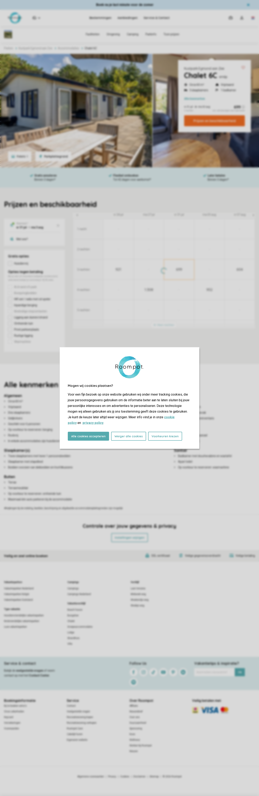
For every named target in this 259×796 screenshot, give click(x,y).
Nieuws (134, 751)
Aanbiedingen (128, 18)
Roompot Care (75, 728)
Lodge (70, 632)
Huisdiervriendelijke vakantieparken (24, 615)
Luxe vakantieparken (15, 626)
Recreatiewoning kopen (80, 717)
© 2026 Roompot (172, 776)
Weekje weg (137, 605)
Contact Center (39, 675)
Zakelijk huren (75, 734)
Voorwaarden (11, 728)
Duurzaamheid (138, 722)
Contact (71, 705)
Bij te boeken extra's (15, 705)
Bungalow (73, 615)
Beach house (74, 609)
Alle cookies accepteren (88, 436)
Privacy (112, 776)
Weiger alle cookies (129, 436)
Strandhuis (73, 638)
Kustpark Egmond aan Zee (204, 68)
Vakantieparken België (16, 594)
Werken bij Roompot (141, 745)
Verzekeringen (12, 722)
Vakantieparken (13, 582)
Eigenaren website (77, 739)
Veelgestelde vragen (78, 711)
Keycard (8, 717)
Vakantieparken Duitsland (18, 599)
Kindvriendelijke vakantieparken (21, 621)
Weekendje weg (140, 599)
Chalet (71, 621)
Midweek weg (138, 594)
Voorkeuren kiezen (165, 436)
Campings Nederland (79, 594)
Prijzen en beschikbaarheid (214, 121)
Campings (73, 582)
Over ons (135, 717)
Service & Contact (157, 18)
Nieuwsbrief (136, 711)
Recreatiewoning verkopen (82, 722)
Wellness (135, 739)
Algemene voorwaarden (90, 776)
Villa (69, 643)
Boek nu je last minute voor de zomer (125, 5)
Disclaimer (139, 776)
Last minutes (138, 588)
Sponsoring (136, 728)
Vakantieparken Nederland (19, 588)
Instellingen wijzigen (129, 537)
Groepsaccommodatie (79, 626)
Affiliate (134, 705)
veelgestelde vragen (29, 670)
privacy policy (93, 423)
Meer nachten (164, 324)
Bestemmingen (100, 18)
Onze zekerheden (14, 711)
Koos (132, 734)
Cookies (124, 776)
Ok (240, 672)
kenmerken (194, 98)
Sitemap (154, 776)
